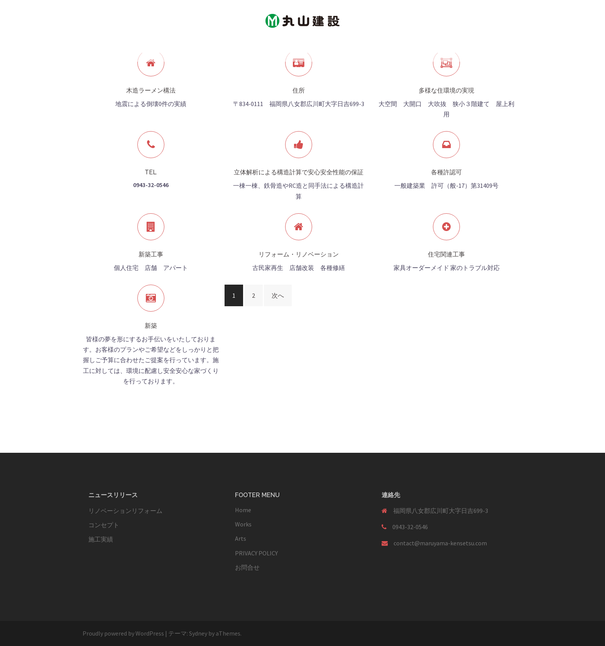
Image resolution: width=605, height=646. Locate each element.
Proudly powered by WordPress (123, 633)
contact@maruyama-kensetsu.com (440, 543)
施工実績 (100, 539)
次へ (278, 295)
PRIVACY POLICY (256, 553)
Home (243, 510)
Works (243, 524)
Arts (240, 538)
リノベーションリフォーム (125, 510)
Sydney (198, 633)
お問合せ (247, 567)
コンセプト (103, 525)
